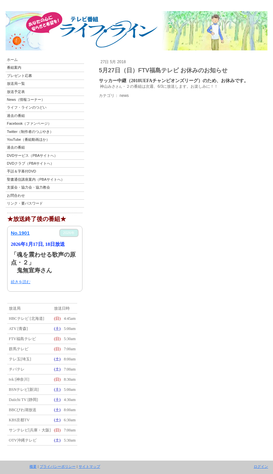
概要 (33, 466)
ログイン (261, 466)
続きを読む (20, 282)
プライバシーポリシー (58, 466)
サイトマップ (89, 466)
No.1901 (20, 233)
